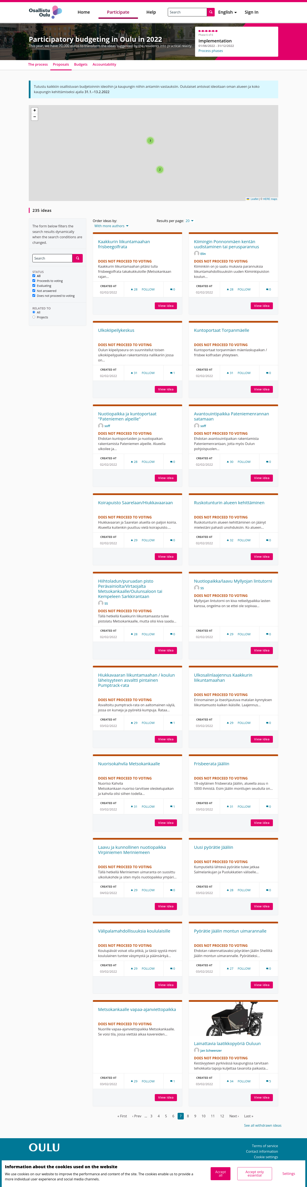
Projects (40, 317)
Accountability (104, 64)
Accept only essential (255, 1174)
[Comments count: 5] (268, 1081)
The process (38, 64)
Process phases (210, 50)
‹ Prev (136, 1116)
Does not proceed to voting (53, 296)
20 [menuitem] (188, 220)
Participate (118, 12)
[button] (160, 169)
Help (151, 12)
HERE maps (270, 199)
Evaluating (41, 286)
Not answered (44, 291)
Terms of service (265, 1146)
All (36, 276)
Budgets (81, 64)
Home (84, 12)
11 (213, 1116)
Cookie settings (266, 1157)
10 (204, 1116)
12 (222, 1116)
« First (122, 1116)
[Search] (52, 258)
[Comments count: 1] (172, 372)
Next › (234, 1116)
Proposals (61, 64)
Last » (248, 1116)
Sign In (251, 12)
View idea (167, 306)
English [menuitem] (225, 12)
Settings (288, 1173)
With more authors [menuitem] (109, 226)
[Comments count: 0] (172, 289)
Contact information (262, 1151)
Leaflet (252, 199)
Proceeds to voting (47, 281)
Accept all (220, 1174)
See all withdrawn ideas (262, 1125)
